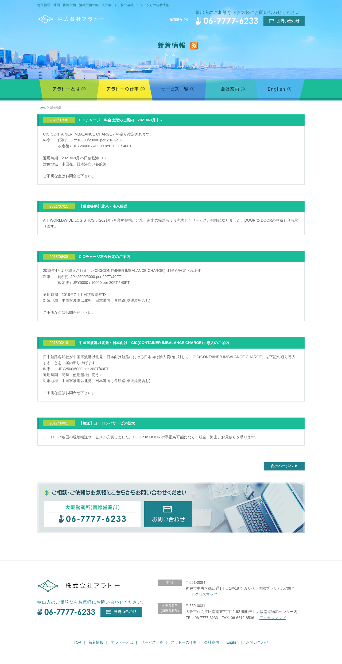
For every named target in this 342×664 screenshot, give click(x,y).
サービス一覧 (152, 642)
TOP (77, 642)
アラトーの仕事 (183, 642)
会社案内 (211, 642)
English (232, 642)
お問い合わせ (257, 642)
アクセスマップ (204, 594)
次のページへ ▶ (284, 466)
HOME (41, 107)
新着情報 (95, 642)
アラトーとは (122, 642)
